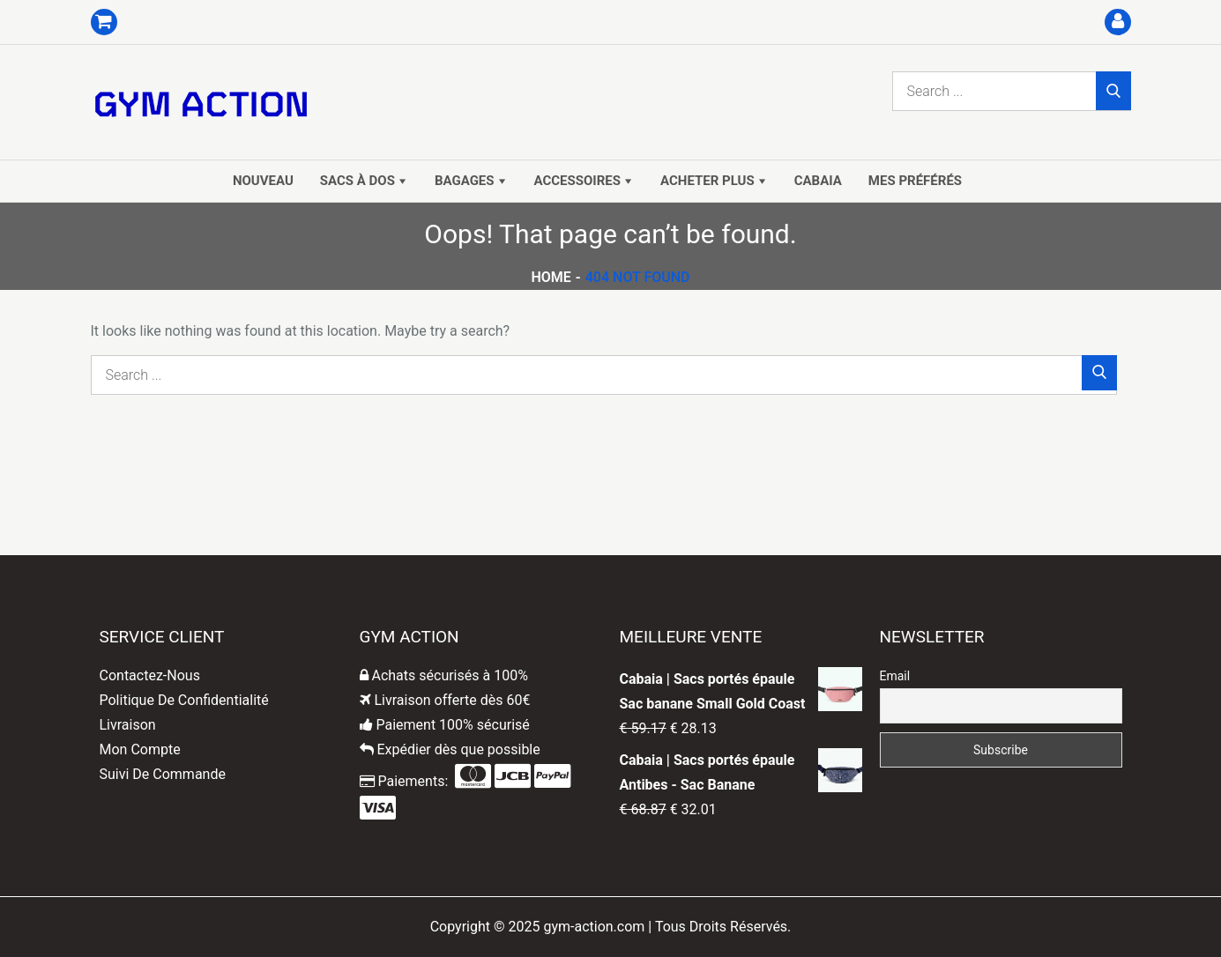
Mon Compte (140, 749)
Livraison (128, 724)
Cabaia (818, 181)
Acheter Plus (707, 181)
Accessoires (578, 181)
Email (895, 676)
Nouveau (263, 181)
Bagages (465, 181)
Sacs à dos (357, 181)
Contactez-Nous (150, 675)
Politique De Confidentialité (184, 700)
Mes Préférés (915, 181)
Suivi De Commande (163, 774)
